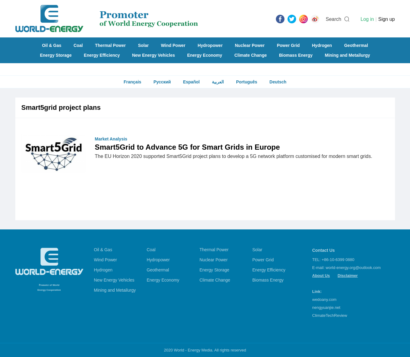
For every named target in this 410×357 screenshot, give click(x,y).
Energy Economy (204, 55)
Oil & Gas (51, 45)
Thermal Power (110, 45)
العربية (218, 81)
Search (333, 19)
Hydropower (210, 45)
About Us (321, 275)
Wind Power (173, 45)
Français (132, 81)
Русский (162, 81)
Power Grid (288, 45)
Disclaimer (348, 275)
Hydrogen (322, 45)
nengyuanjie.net (326, 307)
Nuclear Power (250, 45)
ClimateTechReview (329, 315)
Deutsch (277, 81)
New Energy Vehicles (153, 55)
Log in (367, 19)
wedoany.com (324, 299)
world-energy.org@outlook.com (353, 267)
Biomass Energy (296, 55)
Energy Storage (55, 55)
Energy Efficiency (102, 55)
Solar (143, 45)
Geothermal (356, 45)
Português (246, 81)
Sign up (386, 19)
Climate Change (250, 55)
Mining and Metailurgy (347, 55)
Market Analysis (111, 138)
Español (191, 81)
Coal (78, 45)
